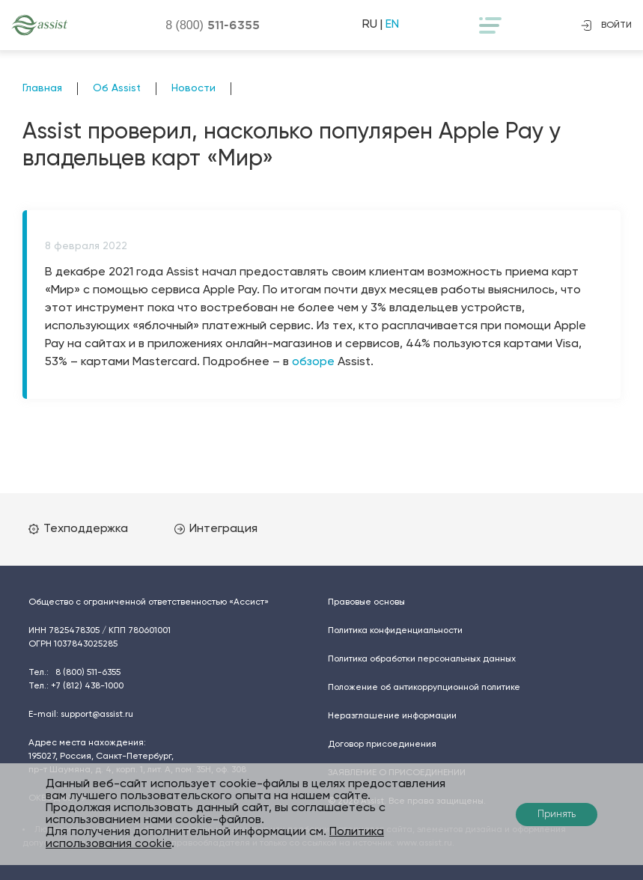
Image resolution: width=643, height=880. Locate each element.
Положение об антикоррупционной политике (424, 687)
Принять (556, 814)
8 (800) (212, 24)
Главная (42, 88)
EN (392, 25)
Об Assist (117, 88)
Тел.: (74, 672)
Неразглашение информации (392, 716)
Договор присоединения (382, 744)
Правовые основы (366, 602)
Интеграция (215, 529)
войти (606, 25)
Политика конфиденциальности (395, 630)
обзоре (313, 362)
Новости (193, 88)
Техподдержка (78, 529)
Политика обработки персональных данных (422, 659)
